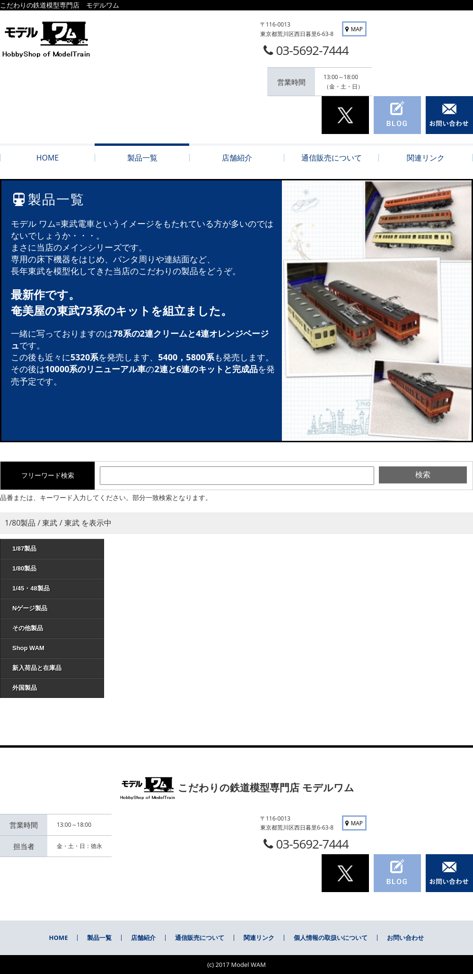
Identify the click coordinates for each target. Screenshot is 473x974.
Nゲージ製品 (54, 608)
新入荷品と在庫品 (54, 667)
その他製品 (54, 628)
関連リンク (259, 937)
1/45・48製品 (54, 588)
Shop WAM (54, 648)
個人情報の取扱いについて (331, 937)
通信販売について (199, 937)
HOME (58, 937)
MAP (353, 29)
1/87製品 (54, 548)
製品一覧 (99, 937)
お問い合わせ (405, 937)
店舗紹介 (143, 937)
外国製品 (54, 687)
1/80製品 (54, 568)
